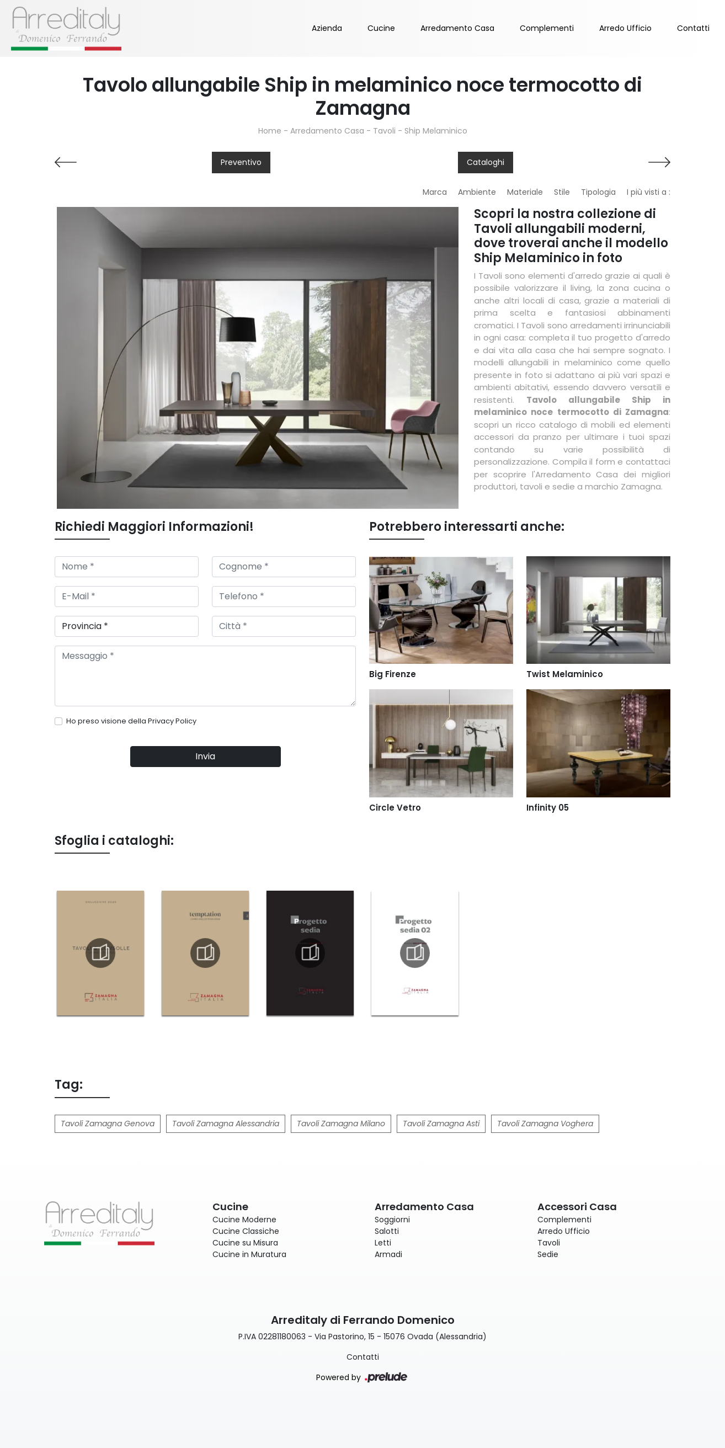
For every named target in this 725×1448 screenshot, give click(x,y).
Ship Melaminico (435, 130)
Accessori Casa (577, 1206)
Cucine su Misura (245, 1242)
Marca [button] (435, 192)
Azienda (327, 28)
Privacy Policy (172, 721)
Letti (383, 1242)
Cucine (381, 28)
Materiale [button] (525, 192)
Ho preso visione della (131, 721)
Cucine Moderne (244, 1219)
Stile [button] (562, 192)
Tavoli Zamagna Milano (341, 1123)
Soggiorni (392, 1219)
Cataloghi (485, 162)
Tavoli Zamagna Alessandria (225, 1123)
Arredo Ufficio (625, 28)
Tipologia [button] (598, 192)
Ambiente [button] (477, 192)
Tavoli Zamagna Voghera (545, 1123)
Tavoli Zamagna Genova (107, 1123)
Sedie (547, 1254)
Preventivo (241, 162)
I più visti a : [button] (648, 192)
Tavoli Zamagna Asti (441, 1123)
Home (269, 130)
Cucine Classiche (245, 1231)
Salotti (387, 1231)
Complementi (547, 28)
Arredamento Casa (457, 28)
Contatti (693, 28)
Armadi (388, 1254)
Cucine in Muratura (249, 1254)
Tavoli (384, 130)
